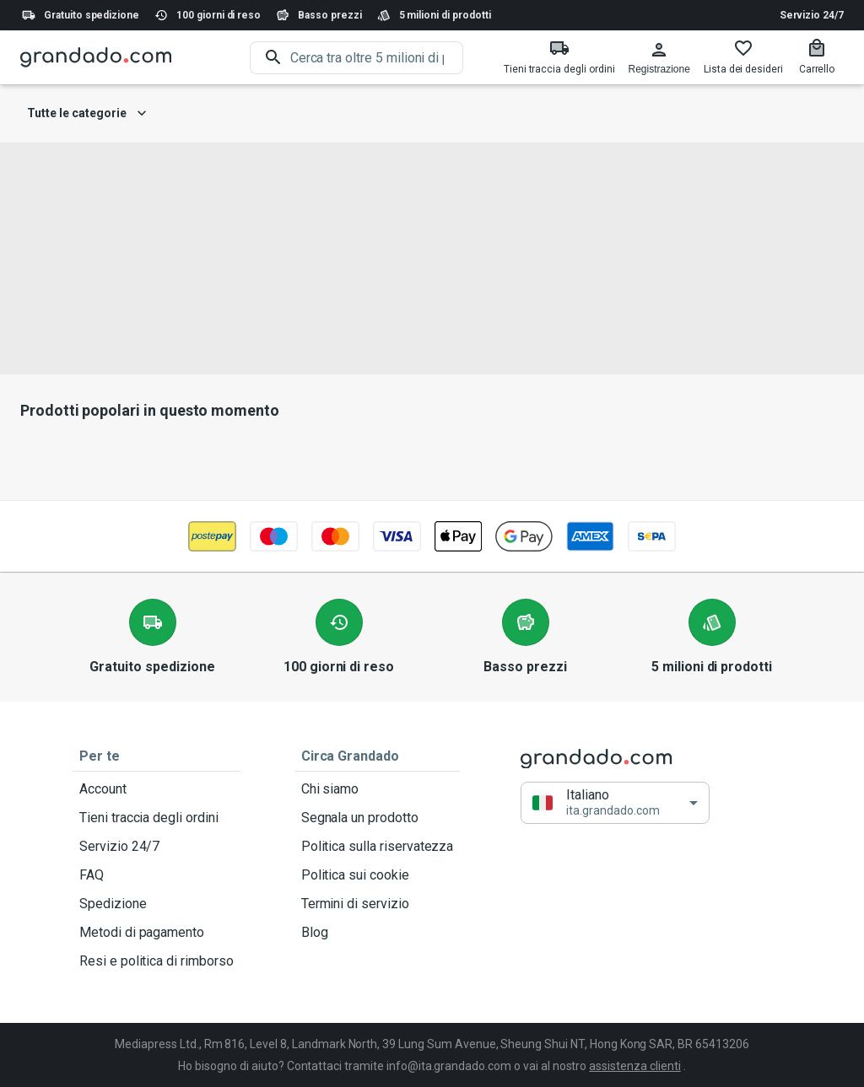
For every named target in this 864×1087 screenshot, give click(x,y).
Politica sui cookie (377, 875)
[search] (376, 57)
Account (156, 789)
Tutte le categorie (87, 113)
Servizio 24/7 (812, 15)
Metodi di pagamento (156, 932)
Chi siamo (377, 789)
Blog (377, 932)
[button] (615, 803)
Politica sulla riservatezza (377, 846)
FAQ (156, 875)
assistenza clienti (634, 1066)
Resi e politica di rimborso (156, 961)
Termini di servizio (377, 904)
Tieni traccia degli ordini (156, 818)
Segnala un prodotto (377, 818)
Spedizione (156, 904)
